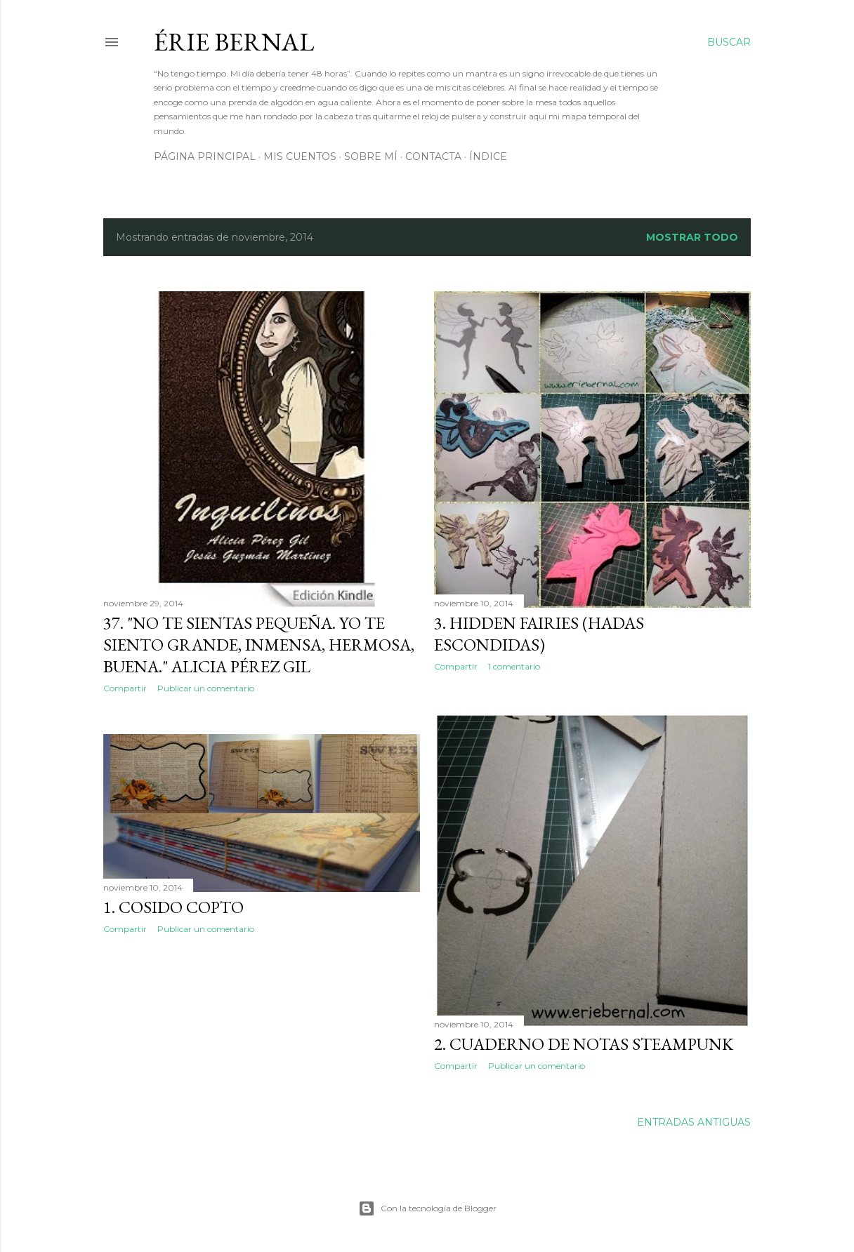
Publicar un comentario (205, 688)
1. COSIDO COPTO (173, 907)
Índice (488, 156)
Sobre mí (371, 156)
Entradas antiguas (694, 1122)
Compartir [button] (125, 688)
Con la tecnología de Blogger (427, 1208)
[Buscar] (729, 42)
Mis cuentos (299, 156)
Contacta (433, 156)
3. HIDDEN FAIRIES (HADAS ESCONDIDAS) (539, 633)
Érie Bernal (234, 41)
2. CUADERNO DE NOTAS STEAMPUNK (583, 1044)
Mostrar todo (692, 237)
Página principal (205, 156)
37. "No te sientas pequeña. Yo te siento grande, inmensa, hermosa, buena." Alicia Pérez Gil (258, 644)
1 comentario (514, 666)
